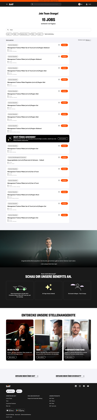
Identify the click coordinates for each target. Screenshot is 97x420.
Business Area (23, 34)
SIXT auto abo (52, 407)
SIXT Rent (51, 399)
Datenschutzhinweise (26, 415)
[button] (80, 4)
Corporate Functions (11, 404)
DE (18, 392)
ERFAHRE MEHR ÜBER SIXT (25, 377)
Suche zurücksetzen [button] (48, 34)
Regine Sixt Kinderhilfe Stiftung (35, 399)
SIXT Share (52, 402)
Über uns (8, 407)
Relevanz (88, 40)
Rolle (33, 34)
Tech (7, 402)
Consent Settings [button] (10, 415)
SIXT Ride (51, 404)
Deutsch (9, 392)
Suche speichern (10, 40)
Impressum (17, 415)
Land (8, 34)
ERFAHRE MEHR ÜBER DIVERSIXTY (68, 377)
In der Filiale (9, 399)
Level (39, 34)
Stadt (15, 34)
